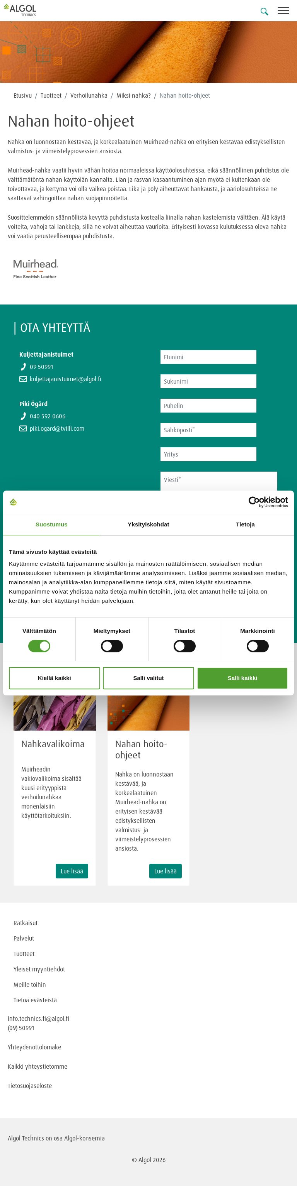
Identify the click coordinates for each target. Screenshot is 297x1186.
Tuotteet (51, 95)
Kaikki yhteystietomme (37, 1066)
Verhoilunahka (89, 95)
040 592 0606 (47, 416)
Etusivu (23, 95)
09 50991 (41, 367)
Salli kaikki (243, 678)
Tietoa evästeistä (35, 1000)
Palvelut (24, 938)
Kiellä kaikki (54, 678)
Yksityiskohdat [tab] (148, 524)
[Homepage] (29, 10)
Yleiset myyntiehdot (39, 969)
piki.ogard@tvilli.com (57, 428)
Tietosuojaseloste (30, 1086)
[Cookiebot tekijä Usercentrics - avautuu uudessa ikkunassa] (254, 502)
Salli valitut (148, 678)
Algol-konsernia (84, 1138)
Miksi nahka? (133, 95)
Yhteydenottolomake (34, 1047)
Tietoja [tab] (245, 524)
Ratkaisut (26, 923)
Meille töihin (30, 984)
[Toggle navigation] (287, 11)
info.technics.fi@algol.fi (38, 1018)
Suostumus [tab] (52, 524)
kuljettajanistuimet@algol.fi (65, 379)
